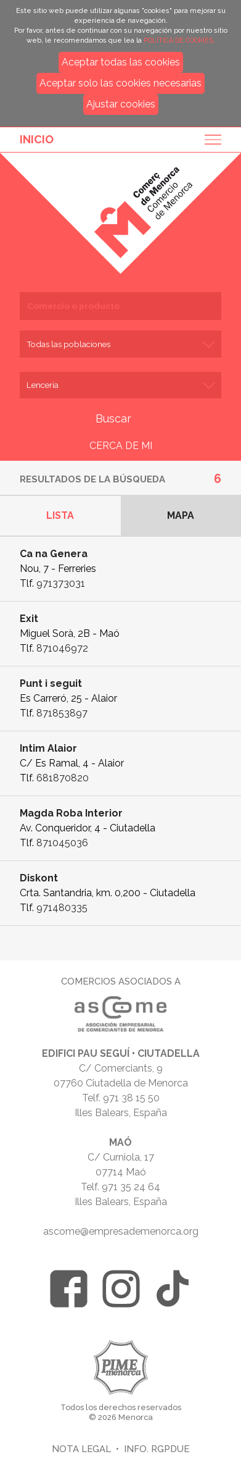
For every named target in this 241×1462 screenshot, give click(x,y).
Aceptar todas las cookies (121, 62)
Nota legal (81, 1448)
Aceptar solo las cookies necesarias (120, 83)
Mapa (180, 515)
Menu (209, 139)
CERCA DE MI (120, 446)
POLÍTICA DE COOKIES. (179, 40)
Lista (60, 515)
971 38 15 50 (131, 1098)
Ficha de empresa (120, 569)
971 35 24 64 (131, 1187)
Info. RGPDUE (156, 1448)
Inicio (37, 139)
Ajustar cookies (120, 104)
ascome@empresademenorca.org (120, 1231)
